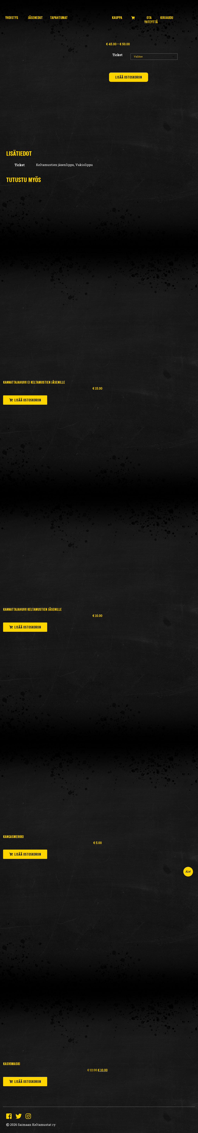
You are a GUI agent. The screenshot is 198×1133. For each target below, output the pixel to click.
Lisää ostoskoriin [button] (27, 400)
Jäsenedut (35, 17)
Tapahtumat (59, 17)
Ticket (117, 55)
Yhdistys (11, 17)
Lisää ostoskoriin (128, 77)
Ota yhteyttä (150, 19)
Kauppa (117, 17)
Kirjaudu (166, 17)
